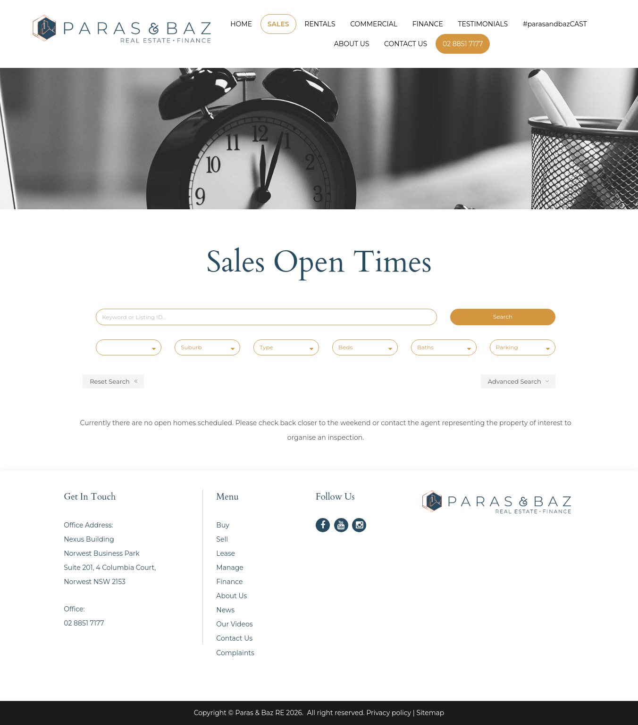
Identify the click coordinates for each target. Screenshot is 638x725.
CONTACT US (405, 44)
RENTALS (319, 24)
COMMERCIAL (373, 24)
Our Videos (234, 624)
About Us (231, 596)
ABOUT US (351, 44)
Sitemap (431, 713)
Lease (225, 553)
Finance (229, 581)
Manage (229, 567)
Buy (222, 525)
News (225, 610)
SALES (278, 24)
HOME (241, 24)
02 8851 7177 (463, 44)
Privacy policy (388, 713)
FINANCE (427, 24)
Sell (222, 539)
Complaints (235, 653)
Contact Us (234, 638)
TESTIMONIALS (483, 24)
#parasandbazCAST (555, 24)
